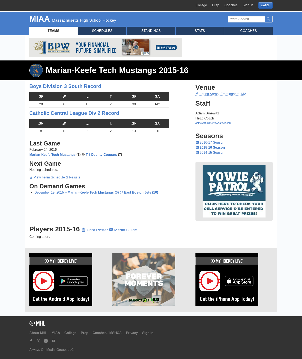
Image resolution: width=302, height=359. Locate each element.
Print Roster (95, 230)
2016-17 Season (209, 142)
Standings (151, 31)
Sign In (248, 5)
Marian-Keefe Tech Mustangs (52, 154)
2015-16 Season (210, 147)
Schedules (102, 31)
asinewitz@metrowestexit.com (213, 122)
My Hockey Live (51, 5)
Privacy (132, 333)
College (201, 5)
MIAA (56, 333)
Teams (53, 31)
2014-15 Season (209, 152)
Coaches (231, 5)
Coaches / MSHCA (107, 333)
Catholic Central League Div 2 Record (74, 113)
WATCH (265, 5)
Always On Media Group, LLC (51, 349)
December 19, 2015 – (96, 192)
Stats (200, 31)
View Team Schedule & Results (54, 177)
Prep (215, 5)
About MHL (38, 333)
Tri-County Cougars (101, 154)
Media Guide (123, 230)
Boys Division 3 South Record (65, 86)
